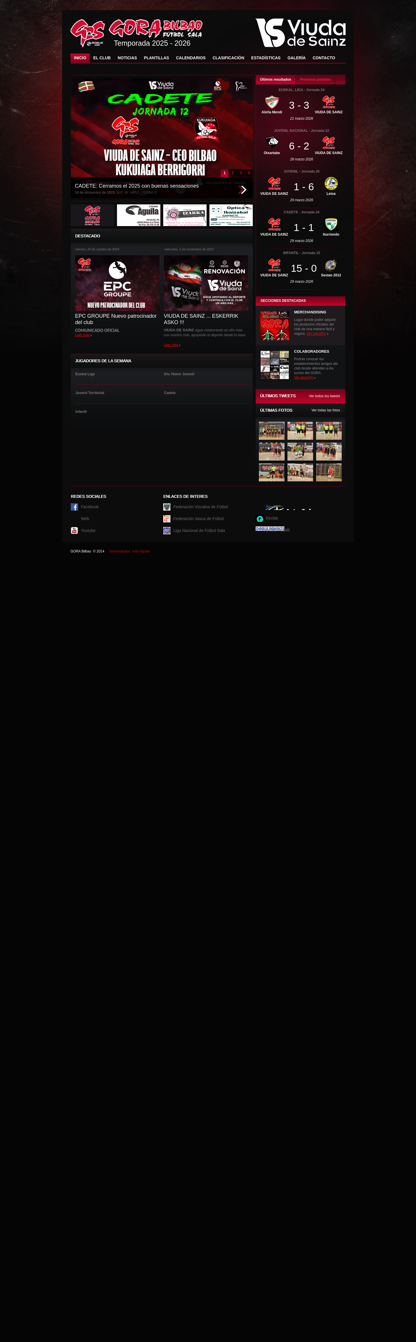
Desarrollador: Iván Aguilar (129, 551)
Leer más (82, 335)
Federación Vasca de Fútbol (198, 518)
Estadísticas (266, 58)
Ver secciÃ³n (316, 334)
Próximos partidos (315, 79)
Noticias (127, 58)
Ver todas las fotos (325, 410)
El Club (102, 58)
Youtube (88, 530)
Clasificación (228, 58)
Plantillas (156, 58)
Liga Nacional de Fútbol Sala (199, 530)
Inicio (80, 58)
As (268, 506)
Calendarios (191, 58)
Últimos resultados (275, 79)
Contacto (324, 58)
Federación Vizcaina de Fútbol (200, 506)
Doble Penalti (278, 530)
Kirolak (272, 518)
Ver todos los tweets (324, 396)
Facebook (90, 506)
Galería (296, 58)
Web (85, 518)
